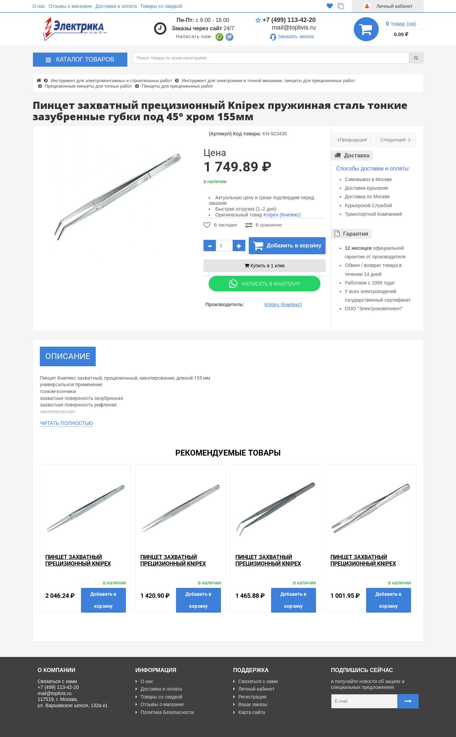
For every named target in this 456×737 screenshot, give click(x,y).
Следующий (393, 139)
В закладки (220, 225)
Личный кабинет (253, 689)
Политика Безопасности (165, 712)
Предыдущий (353, 139)
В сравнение (263, 225)
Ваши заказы (250, 704)
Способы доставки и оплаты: (373, 168)
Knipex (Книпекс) (282, 214)
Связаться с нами (255, 681)
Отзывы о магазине (70, 6)
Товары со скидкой (161, 6)
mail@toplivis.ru (294, 27)
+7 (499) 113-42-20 (285, 19)
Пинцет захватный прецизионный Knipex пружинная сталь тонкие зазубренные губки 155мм (179, 567)
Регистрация (250, 697)
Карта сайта (249, 712)
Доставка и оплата (116, 6)
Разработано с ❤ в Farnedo (101, 729)
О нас (39, 6)
